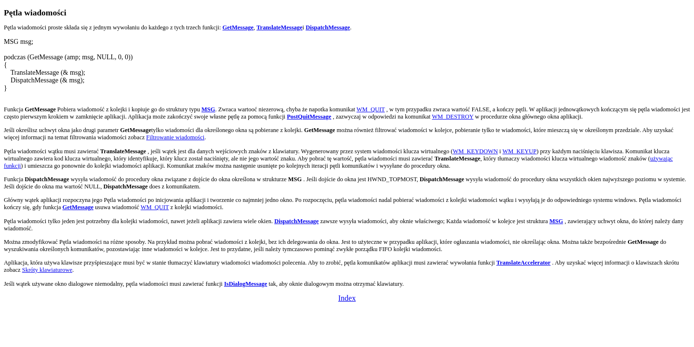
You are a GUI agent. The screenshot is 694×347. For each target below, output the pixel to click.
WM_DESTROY (452, 116)
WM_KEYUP (519, 151)
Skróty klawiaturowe (47, 270)
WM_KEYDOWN (475, 151)
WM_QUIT (371, 109)
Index (347, 298)
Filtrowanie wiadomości (175, 137)
